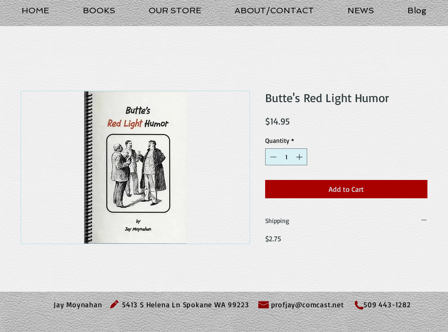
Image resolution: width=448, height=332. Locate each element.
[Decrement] (272, 157)
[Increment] (300, 157)
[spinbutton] (286, 157)
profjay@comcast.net (307, 304)
